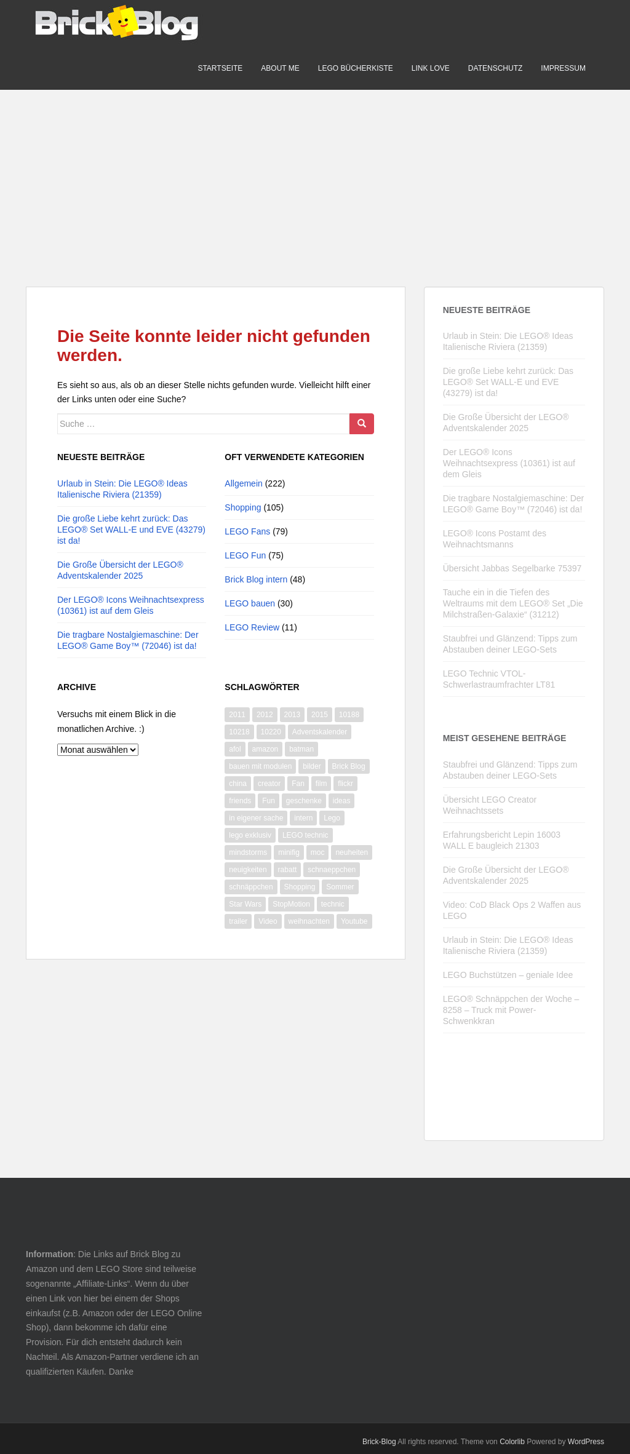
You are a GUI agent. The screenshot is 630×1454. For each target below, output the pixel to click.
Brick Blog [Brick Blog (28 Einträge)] (348, 766)
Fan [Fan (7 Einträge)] (298, 783)
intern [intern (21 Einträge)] (303, 818)
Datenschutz (495, 68)
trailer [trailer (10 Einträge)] (238, 921)
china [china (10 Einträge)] (238, 783)
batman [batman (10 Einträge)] (301, 749)
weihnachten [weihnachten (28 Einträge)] (309, 921)
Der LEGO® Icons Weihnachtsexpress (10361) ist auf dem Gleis (509, 463)
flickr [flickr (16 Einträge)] (345, 783)
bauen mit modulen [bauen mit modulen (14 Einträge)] (260, 766)
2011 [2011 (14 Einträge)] (237, 714)
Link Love (431, 68)
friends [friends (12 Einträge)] (240, 801)
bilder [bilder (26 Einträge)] (312, 766)
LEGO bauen (250, 603)
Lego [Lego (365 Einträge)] (332, 818)
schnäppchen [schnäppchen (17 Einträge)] (251, 887)
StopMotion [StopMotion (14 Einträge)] (291, 904)
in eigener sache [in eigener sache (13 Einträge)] (256, 818)
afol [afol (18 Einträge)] (235, 749)
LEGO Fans (247, 531)
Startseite (219, 68)
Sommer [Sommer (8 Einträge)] (340, 887)
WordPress (586, 1441)
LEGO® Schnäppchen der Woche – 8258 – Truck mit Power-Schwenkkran (511, 1010)
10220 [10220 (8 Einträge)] (271, 732)
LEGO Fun (245, 555)
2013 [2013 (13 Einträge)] (292, 714)
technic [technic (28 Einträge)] (333, 904)
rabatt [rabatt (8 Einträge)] (287, 869)
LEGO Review (252, 627)
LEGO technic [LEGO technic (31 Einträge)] (305, 835)
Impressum (563, 68)
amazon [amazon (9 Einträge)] (265, 749)
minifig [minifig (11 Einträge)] (289, 852)
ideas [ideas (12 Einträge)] (342, 801)
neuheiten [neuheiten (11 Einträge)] (351, 852)
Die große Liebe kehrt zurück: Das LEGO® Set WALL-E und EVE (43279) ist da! (131, 530)
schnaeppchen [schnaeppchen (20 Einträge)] (332, 869)
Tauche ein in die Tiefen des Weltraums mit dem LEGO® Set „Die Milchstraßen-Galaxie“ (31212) (513, 603)
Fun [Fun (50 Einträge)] (268, 801)
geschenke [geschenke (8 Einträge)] (304, 801)
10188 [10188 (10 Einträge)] (349, 714)
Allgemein (243, 483)
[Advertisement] (315, 176)
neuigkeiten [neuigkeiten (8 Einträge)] (247, 869)
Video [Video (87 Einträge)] (267, 921)
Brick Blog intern (256, 579)
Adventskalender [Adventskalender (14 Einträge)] (319, 732)
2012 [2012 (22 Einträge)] (265, 714)
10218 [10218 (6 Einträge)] (239, 732)
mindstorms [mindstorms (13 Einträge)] (248, 852)
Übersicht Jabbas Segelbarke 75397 (512, 568)
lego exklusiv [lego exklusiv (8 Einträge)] (250, 835)
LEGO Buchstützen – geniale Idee (508, 975)
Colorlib (512, 1441)
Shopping (243, 507)
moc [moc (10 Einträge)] (318, 852)
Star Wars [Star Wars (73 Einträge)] (245, 904)
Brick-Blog (379, 1441)
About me (280, 68)
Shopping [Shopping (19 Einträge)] (300, 887)
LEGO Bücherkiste (355, 68)
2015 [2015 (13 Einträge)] (319, 714)
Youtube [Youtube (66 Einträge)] (354, 921)
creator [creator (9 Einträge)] (269, 783)
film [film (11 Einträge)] (321, 783)
